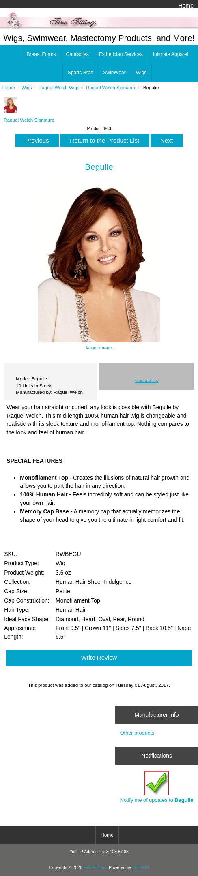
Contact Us (146, 380)
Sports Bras (80, 72)
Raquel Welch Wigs (59, 87)
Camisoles (77, 54)
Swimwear (114, 72)
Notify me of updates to (157, 787)
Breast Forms (41, 54)
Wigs (27, 87)
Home (186, 5)
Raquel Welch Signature (111, 87)
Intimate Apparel (170, 54)
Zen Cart (140, 867)
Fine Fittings (94, 867)
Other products (137, 733)
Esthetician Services (121, 54)
